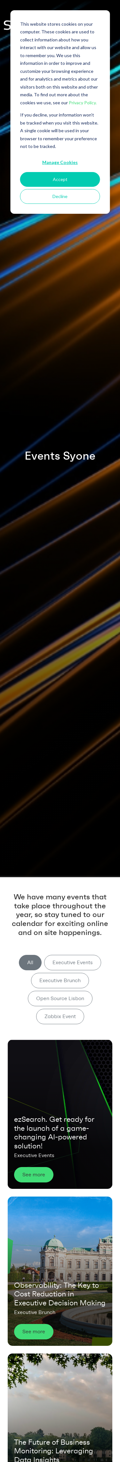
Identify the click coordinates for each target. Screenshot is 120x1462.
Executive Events (72, 962)
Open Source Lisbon (60, 998)
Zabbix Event (60, 1016)
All (30, 962)
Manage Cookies (60, 162)
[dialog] (60, 112)
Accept (60, 179)
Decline (60, 196)
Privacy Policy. (83, 102)
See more (33, 1175)
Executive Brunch (60, 980)
